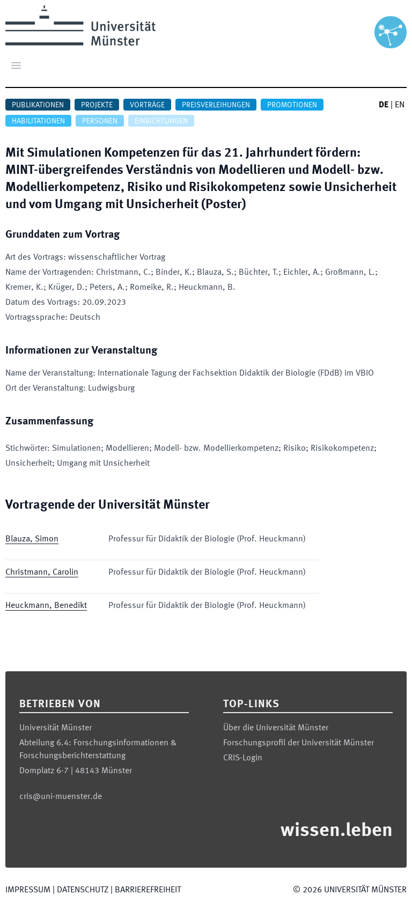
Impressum (27, 890)
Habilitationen (38, 121)
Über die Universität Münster (275, 728)
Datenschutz (82, 890)
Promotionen (292, 105)
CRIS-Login (242, 758)
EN (399, 105)
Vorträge (147, 105)
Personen (99, 121)
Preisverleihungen (216, 105)
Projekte (97, 105)
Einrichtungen (161, 121)
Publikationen (38, 105)
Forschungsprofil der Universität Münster (298, 743)
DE (383, 105)
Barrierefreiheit (148, 890)
